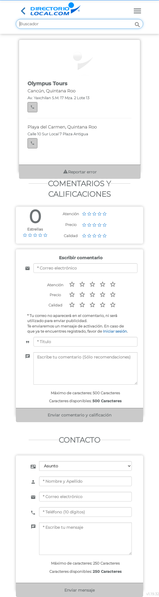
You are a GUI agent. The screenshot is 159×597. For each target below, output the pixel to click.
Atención (71, 214)
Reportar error (80, 172)
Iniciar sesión (115, 331)
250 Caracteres (107, 571)
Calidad (71, 235)
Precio (71, 224)
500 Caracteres (107, 401)
